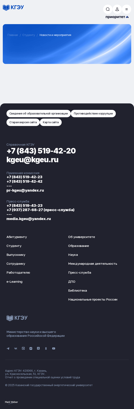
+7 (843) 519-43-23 (24, 205)
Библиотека (77, 290)
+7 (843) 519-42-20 (41, 150)
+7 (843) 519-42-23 (24, 177)
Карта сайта (51, 122)
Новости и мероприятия (55, 35)
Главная (12, 35)
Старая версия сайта (23, 122)
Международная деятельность (92, 263)
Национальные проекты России (92, 299)
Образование (78, 246)
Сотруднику (15, 263)
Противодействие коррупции (93, 113)
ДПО (71, 281)
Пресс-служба (79, 272)
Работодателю (18, 272)
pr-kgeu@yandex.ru (25, 190)
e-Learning (14, 281)
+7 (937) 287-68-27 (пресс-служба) (40, 210)
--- (9, 186)
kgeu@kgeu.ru (32, 159)
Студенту (28, 35)
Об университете (81, 237)
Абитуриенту (16, 237)
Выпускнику (15, 255)
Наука (73, 255)
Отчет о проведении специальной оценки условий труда (42, 377)
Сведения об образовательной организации (38, 113)
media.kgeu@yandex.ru (28, 218)
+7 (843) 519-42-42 (24, 181)
